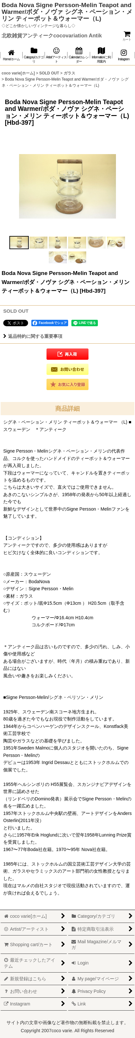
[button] (19, 242)
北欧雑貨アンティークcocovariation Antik (52, 35)
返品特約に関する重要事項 (32, 336)
